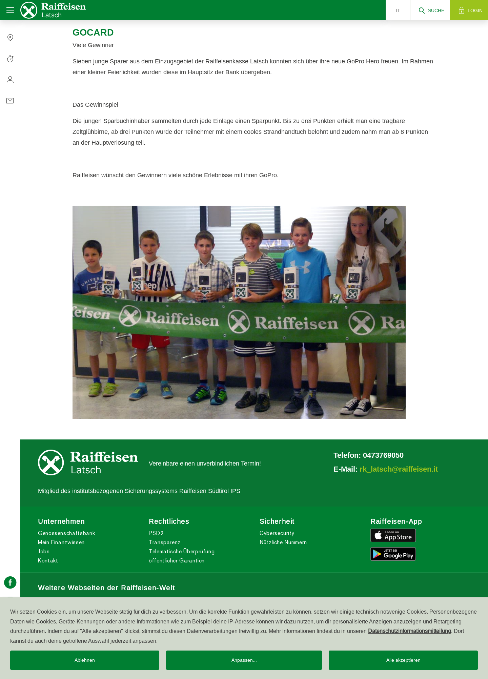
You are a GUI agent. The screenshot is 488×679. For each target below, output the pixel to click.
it (398, 10)
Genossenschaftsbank (66, 533)
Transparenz (165, 542)
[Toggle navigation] (10, 10)
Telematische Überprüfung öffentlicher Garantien (182, 556)
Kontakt (48, 560)
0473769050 (383, 455)
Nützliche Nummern (283, 542)
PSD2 (156, 533)
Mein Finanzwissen (61, 542)
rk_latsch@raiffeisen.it (399, 469)
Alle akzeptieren (403, 660)
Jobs (44, 551)
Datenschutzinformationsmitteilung (409, 631)
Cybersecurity (277, 533)
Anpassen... (244, 660)
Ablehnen (85, 660)
